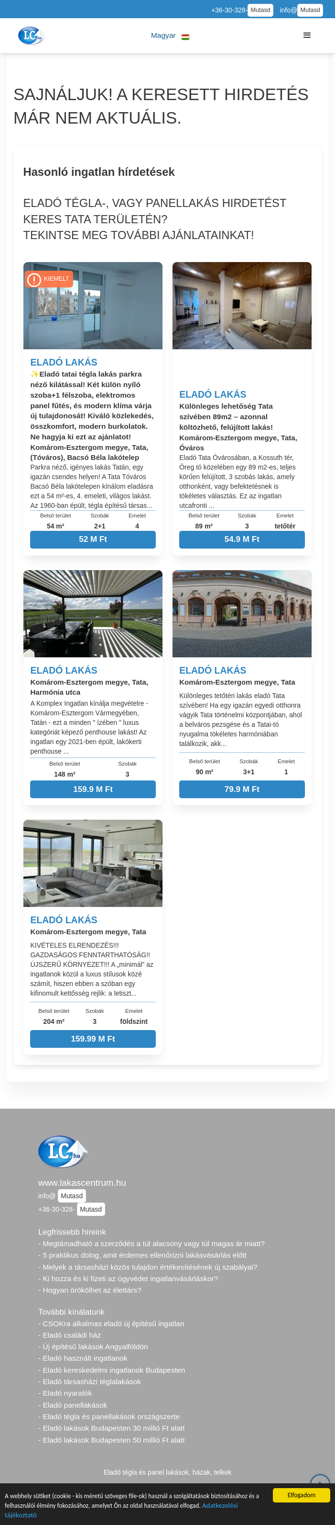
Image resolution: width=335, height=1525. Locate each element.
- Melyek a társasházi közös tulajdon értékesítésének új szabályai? (147, 1267)
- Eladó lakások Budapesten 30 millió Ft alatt (111, 1428)
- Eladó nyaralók (65, 1393)
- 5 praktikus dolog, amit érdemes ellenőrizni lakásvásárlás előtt (142, 1255)
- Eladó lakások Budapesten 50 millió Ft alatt (111, 1440)
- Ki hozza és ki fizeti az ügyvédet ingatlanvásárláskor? (128, 1278)
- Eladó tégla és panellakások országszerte (109, 1416)
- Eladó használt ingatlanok (83, 1358)
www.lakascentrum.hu (82, 1183)
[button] (170, 35)
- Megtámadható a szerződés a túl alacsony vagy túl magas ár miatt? (151, 1243)
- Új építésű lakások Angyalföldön (93, 1346)
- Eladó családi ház (69, 1335)
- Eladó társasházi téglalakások (89, 1381)
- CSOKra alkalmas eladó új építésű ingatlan (111, 1323)
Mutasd (260, 10)
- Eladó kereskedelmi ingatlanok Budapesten (111, 1370)
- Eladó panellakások (72, 1405)
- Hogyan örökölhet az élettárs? (89, 1290)
